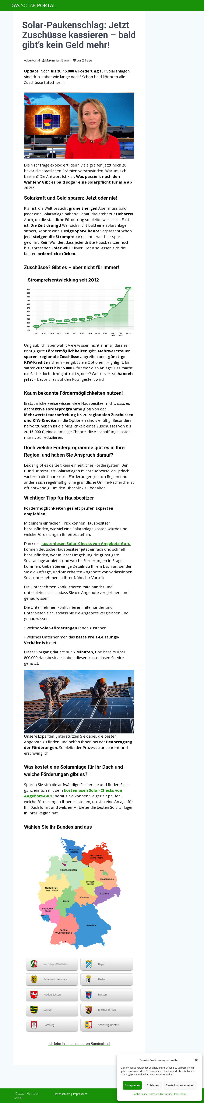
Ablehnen (153, 1085)
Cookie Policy (140, 1094)
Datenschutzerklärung (160, 1094)
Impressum (180, 1094)
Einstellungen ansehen (180, 1085)
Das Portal (33, 5)
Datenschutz (62, 1094)
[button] (196, 1060)
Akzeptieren (132, 1085)
